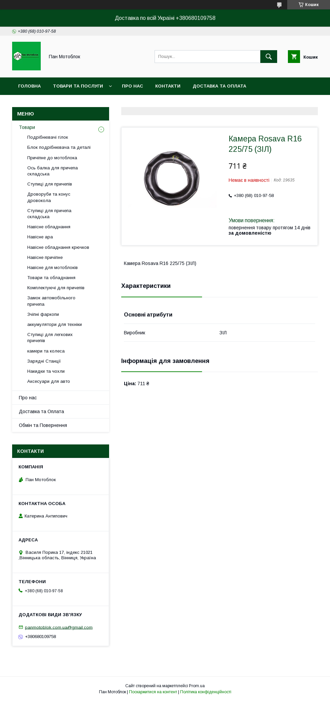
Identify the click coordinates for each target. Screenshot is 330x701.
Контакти (167, 86)
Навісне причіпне (45, 257)
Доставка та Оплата (41, 411)
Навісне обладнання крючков (58, 247)
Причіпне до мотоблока (52, 157)
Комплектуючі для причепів (56, 287)
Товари (27, 127)
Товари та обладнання (51, 277)
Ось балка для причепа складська (52, 170)
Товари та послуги (78, 86)
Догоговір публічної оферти (125, 103)
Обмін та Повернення (43, 425)
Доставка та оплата (219, 86)
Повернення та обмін (46, 103)
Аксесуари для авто (48, 381)
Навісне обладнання (48, 226)
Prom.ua (197, 685)
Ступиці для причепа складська (49, 213)
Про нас (132, 86)
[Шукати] (268, 56)
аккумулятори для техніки (54, 324)
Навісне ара (40, 236)
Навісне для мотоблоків (52, 267)
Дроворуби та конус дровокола (48, 197)
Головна (29, 86)
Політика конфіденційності (205, 692)
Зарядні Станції (44, 361)
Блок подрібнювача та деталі (59, 147)
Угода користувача (200, 103)
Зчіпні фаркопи (43, 314)
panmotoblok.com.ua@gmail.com (59, 627)
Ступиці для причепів (49, 184)
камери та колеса (46, 351)
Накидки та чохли (46, 371)
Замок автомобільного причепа (51, 300)
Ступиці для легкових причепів (50, 337)
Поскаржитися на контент (153, 692)
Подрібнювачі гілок (47, 137)
